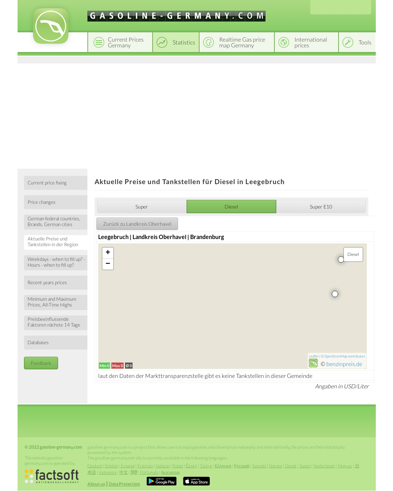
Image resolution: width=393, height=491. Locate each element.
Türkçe (206, 465)
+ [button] (108, 253)
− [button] (108, 264)
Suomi (305, 465)
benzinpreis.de (344, 363)
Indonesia (107, 472)
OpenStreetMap (335, 356)
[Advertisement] (197, 115)
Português (149, 472)
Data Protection (124, 484)
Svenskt (259, 465)
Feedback (41, 363)
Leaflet (313, 356)
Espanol (128, 465)
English (111, 465)
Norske (275, 465)
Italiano (162, 465)
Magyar (345, 465)
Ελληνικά (223, 465)
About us (96, 484)
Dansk (291, 465)
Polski (177, 465)
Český (191, 465)
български (170, 472)
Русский (241, 465)
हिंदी (134, 472)
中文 (123, 472)
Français (145, 465)
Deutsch (94, 465)
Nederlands (324, 465)
